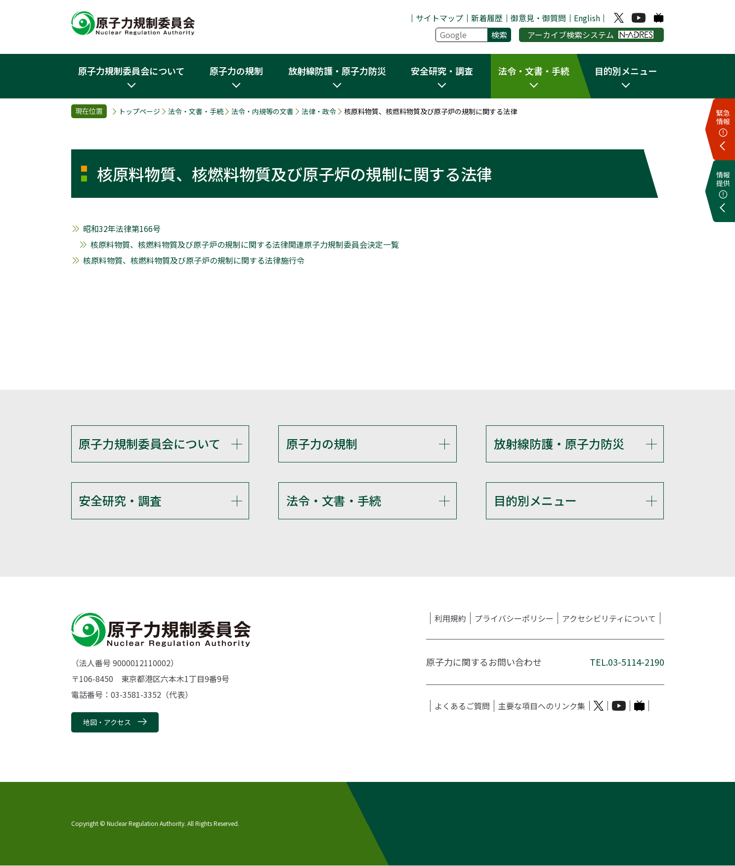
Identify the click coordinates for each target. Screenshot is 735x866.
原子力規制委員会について (149, 443)
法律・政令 (319, 111)
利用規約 (450, 619)
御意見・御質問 (538, 18)
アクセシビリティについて (609, 619)
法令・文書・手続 (195, 111)
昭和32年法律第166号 (122, 228)
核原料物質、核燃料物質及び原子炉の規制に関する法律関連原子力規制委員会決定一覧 (244, 244)
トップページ (139, 111)
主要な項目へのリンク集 (541, 706)
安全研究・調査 (120, 500)
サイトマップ (439, 18)
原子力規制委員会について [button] (131, 70)
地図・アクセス (107, 723)
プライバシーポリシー (514, 619)
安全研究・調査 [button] (442, 70)
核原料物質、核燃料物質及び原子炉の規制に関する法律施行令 (193, 260)
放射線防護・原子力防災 (559, 443)
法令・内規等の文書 (262, 111)
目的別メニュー (535, 500)
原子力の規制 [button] (236, 70)
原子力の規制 (321, 443)
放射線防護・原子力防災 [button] (337, 70)
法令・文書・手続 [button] (533, 70)
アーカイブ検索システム (590, 35)
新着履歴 (487, 18)
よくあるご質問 (462, 706)
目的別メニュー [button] (626, 70)
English (587, 18)
